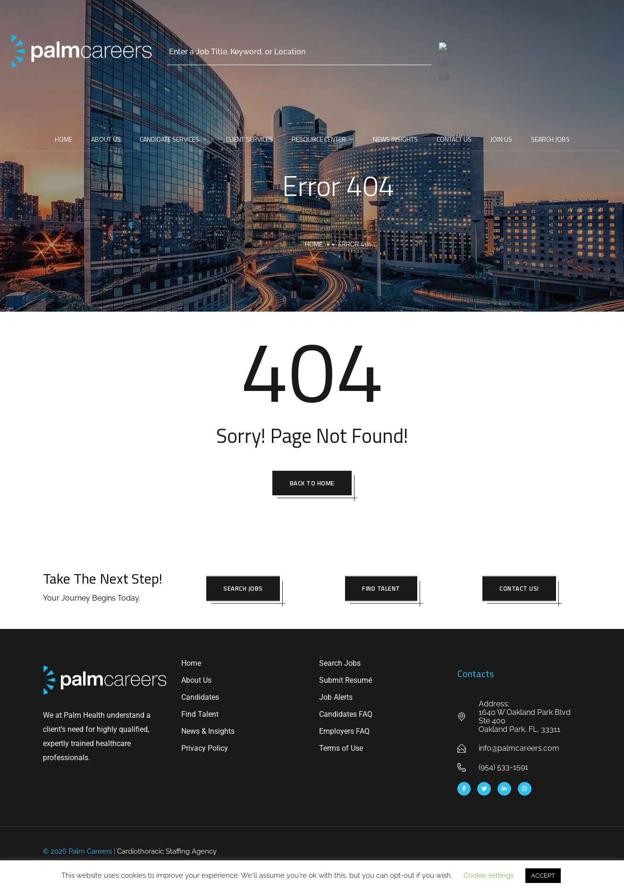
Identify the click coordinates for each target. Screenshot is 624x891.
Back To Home (312, 483)
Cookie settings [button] (489, 875)
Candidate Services (169, 139)
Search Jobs (550, 139)
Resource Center (319, 139)
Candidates (200, 698)
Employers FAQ (344, 732)
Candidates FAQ (345, 715)
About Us (106, 139)
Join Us (501, 139)
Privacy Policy (204, 749)
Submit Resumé (345, 681)
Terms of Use (341, 749)
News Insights (395, 139)
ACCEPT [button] (543, 875)
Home (63, 139)
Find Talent (200, 715)
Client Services (249, 139)
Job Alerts (336, 698)
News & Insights (208, 732)
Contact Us (454, 139)
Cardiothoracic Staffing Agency (167, 852)
